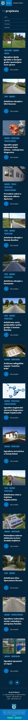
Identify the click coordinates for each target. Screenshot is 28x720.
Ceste (6, 96)
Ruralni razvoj (15, 138)
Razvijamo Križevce (18, 3)
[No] (25, 714)
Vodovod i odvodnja (10, 141)
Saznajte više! (18, 717)
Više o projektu (14, 69)
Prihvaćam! (10, 717)
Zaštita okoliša (15, 359)
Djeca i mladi (8, 50)
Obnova (7, 53)
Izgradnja (16, 50)
